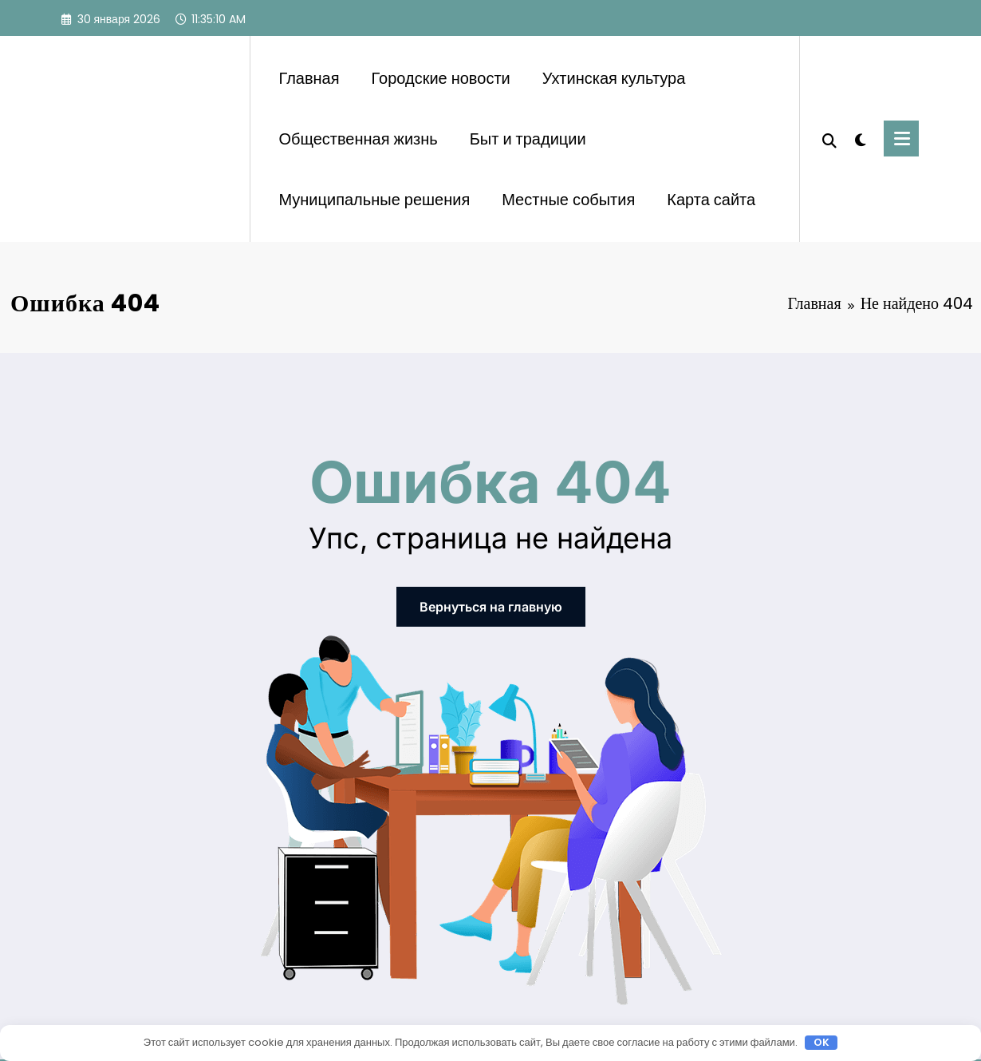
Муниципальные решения (374, 199)
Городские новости (441, 78)
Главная (308, 78)
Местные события (568, 199)
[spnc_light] (860, 138)
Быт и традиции (528, 139)
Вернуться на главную (491, 607)
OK (821, 1042)
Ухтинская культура (614, 78)
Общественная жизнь (357, 139)
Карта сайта (711, 199)
